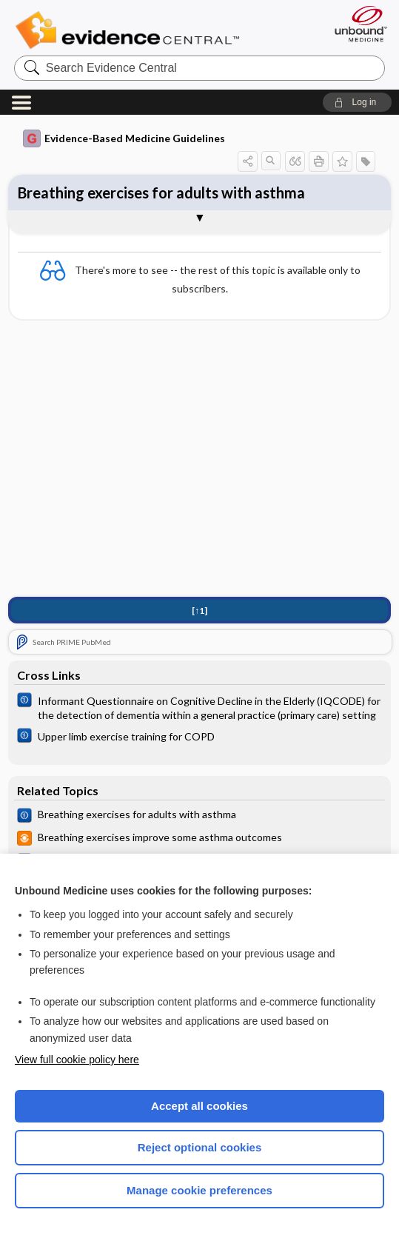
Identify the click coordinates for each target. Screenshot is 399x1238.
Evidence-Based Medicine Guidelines (124, 138)
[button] (357, 102)
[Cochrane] (199, 707)
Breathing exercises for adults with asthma (161, 192)
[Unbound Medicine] (356, 24)
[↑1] (199, 610)
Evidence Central (130, 30)
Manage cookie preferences (199, 1190)
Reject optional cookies (200, 1147)
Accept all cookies (199, 1106)
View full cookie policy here (77, 1059)
